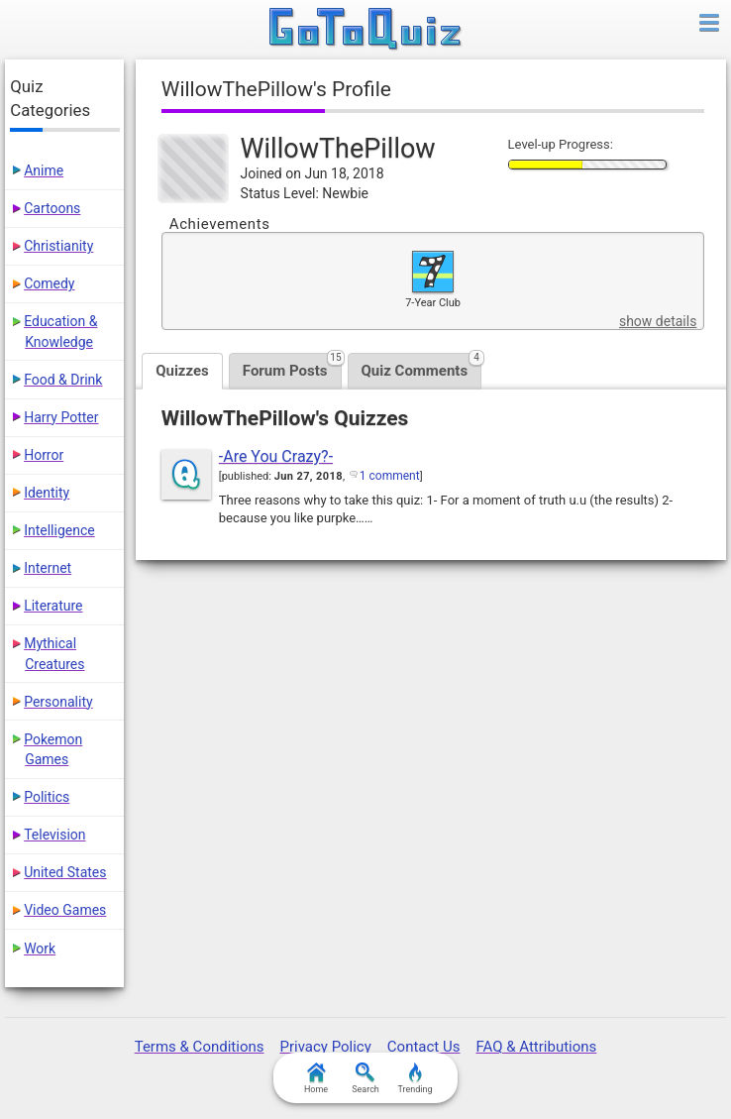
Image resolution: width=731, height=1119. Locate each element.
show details (657, 321)
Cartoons (52, 208)
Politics (46, 797)
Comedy (49, 283)
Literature (53, 606)
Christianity (58, 246)
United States (65, 872)
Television (54, 834)
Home (316, 1078)
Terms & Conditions (199, 1047)
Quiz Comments (422, 366)
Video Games (65, 910)
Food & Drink (63, 380)
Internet (47, 568)
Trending (414, 1078)
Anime (43, 170)
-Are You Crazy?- (276, 456)
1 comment (390, 476)
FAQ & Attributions (535, 1047)
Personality (58, 702)
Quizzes (182, 371)
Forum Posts (292, 366)
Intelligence (59, 530)
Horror (43, 455)
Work (39, 948)
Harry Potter (61, 417)
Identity (46, 493)
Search (365, 1078)
